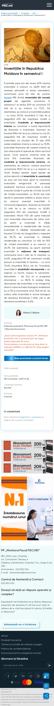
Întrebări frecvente (11, 640)
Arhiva (4, 635)
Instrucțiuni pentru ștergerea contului (21, 653)
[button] (44, 675)
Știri (34, 13)
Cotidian (25, 13)
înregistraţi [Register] (24, 417)
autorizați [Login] (36, 417)
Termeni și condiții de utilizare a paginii (21, 644)
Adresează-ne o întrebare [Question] (20, 624)
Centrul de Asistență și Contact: (22, 579)
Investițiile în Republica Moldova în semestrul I (23, 15)
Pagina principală (9, 13)
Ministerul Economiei (15, 329)
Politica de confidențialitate (16, 648)
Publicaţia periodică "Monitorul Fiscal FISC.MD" (26, 326)
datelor (8, 97)
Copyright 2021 (6, 692)
